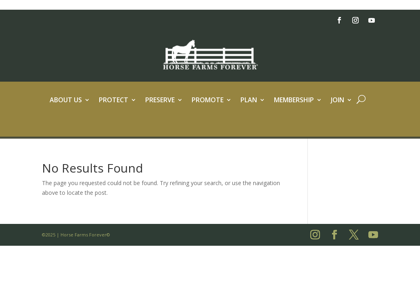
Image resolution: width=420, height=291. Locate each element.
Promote (208, 100)
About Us (66, 100)
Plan (248, 100)
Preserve (160, 100)
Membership (294, 100)
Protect (113, 100)
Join (337, 100)
